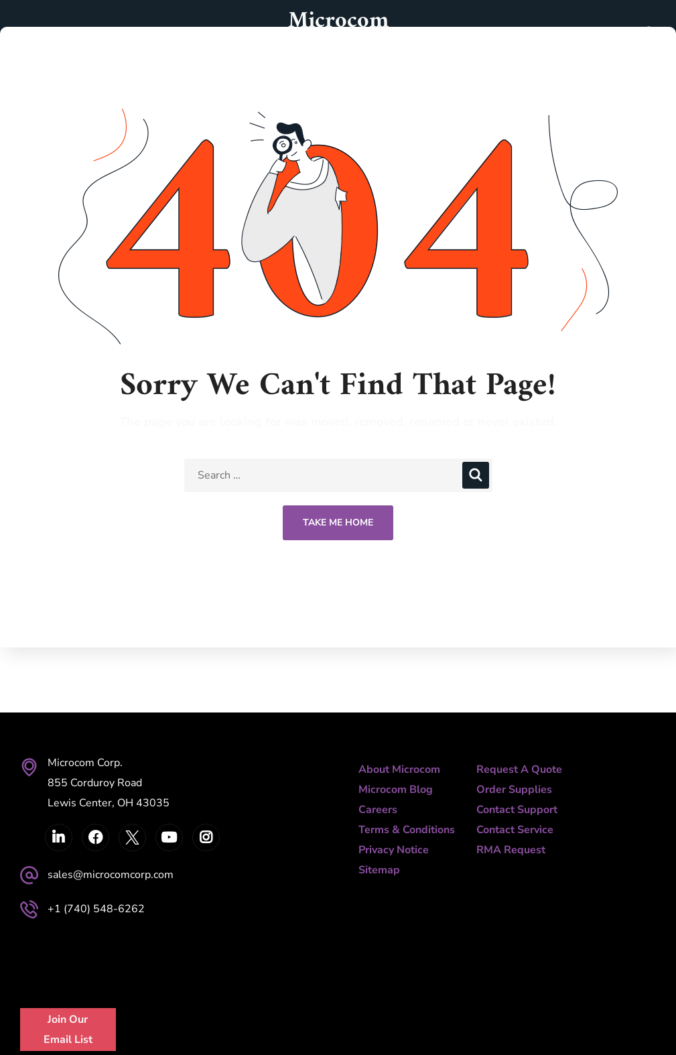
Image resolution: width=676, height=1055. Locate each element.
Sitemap (379, 870)
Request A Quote (519, 769)
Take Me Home (338, 522)
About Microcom (399, 769)
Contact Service (514, 829)
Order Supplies (514, 789)
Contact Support (516, 809)
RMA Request (510, 850)
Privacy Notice (393, 850)
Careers (377, 809)
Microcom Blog (395, 789)
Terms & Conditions (406, 829)
